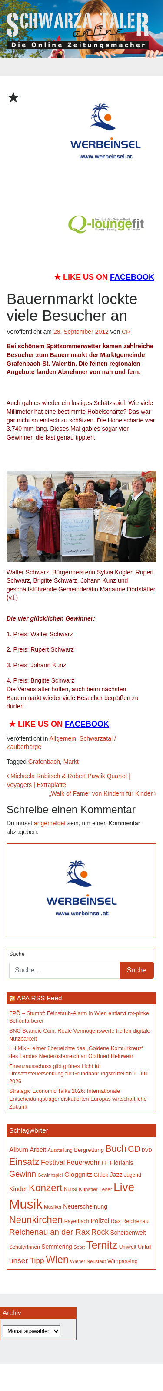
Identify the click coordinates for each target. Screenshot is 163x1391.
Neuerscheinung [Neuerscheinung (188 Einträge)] (85, 1206)
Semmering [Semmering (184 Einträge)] (56, 1246)
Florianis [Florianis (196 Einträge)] (121, 1162)
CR (126, 331)
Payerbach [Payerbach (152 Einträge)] (76, 1221)
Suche (17, 954)
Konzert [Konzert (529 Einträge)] (46, 1187)
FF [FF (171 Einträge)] (104, 1163)
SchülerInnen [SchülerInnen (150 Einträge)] (24, 1247)
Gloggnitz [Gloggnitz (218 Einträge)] (78, 1174)
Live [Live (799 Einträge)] (123, 1187)
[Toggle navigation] (82, 67)
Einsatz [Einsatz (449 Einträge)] (24, 1162)
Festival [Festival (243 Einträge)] (53, 1162)
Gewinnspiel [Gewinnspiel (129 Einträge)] (50, 1175)
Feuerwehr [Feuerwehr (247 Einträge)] (83, 1162)
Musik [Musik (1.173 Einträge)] (26, 1204)
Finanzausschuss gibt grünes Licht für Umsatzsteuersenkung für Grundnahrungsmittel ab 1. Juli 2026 (78, 1074)
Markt (71, 761)
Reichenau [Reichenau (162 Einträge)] (135, 1221)
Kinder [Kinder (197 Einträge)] (18, 1188)
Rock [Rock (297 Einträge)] (100, 1232)
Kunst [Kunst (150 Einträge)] (70, 1189)
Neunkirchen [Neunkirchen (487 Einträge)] (36, 1219)
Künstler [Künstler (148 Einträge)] (88, 1189)
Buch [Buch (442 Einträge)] (116, 1149)
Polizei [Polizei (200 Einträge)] (100, 1220)
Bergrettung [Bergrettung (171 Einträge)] (89, 1150)
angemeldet (50, 823)
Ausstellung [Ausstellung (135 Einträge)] (60, 1150)
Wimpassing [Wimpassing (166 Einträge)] (122, 1261)
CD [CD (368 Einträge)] (134, 1149)
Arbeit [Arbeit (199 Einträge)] (38, 1149)
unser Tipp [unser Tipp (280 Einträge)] (26, 1260)
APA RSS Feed (39, 998)
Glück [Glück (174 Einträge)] (100, 1174)
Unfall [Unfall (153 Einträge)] (144, 1247)
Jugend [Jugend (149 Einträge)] (132, 1175)
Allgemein (63, 738)
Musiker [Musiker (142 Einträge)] (53, 1206)
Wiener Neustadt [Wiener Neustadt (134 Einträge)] (88, 1261)
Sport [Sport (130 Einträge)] (79, 1247)
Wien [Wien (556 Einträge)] (57, 1259)
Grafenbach (44, 761)
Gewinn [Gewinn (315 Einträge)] (22, 1173)
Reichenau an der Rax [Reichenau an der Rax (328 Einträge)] (49, 1231)
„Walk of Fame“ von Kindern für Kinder (102, 793)
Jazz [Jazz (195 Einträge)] (116, 1174)
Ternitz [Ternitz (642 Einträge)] (101, 1245)
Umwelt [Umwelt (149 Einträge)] (127, 1247)
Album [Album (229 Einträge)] (18, 1149)
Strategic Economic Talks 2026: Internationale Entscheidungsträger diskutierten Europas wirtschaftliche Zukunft (77, 1098)
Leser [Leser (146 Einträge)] (105, 1189)
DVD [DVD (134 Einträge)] (147, 1150)
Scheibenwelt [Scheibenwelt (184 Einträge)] (128, 1233)
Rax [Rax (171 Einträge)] (115, 1221)
